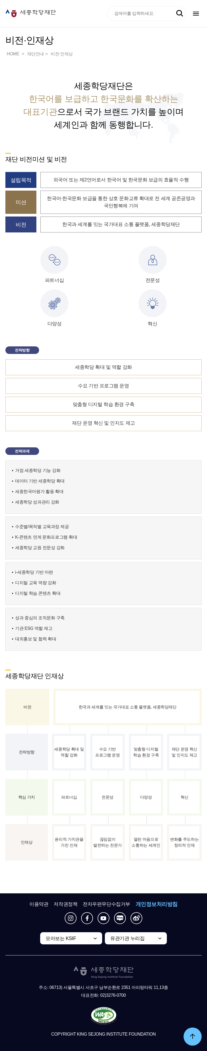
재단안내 (35, 54)
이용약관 (38, 904)
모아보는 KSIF (61, 938)
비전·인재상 (62, 54)
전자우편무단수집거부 (106, 904)
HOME (13, 54)
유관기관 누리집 (127, 938)
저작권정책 (65, 904)
